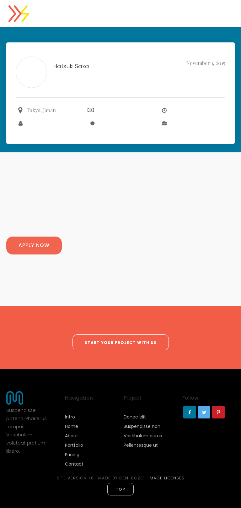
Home (71, 426)
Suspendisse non (142, 426)
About (71, 436)
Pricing (72, 454)
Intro (70, 417)
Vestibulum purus (143, 436)
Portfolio (74, 445)
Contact (74, 464)
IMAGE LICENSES (166, 478)
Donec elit (135, 417)
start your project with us (121, 342)
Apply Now (34, 245)
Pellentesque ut (141, 445)
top (120, 489)
